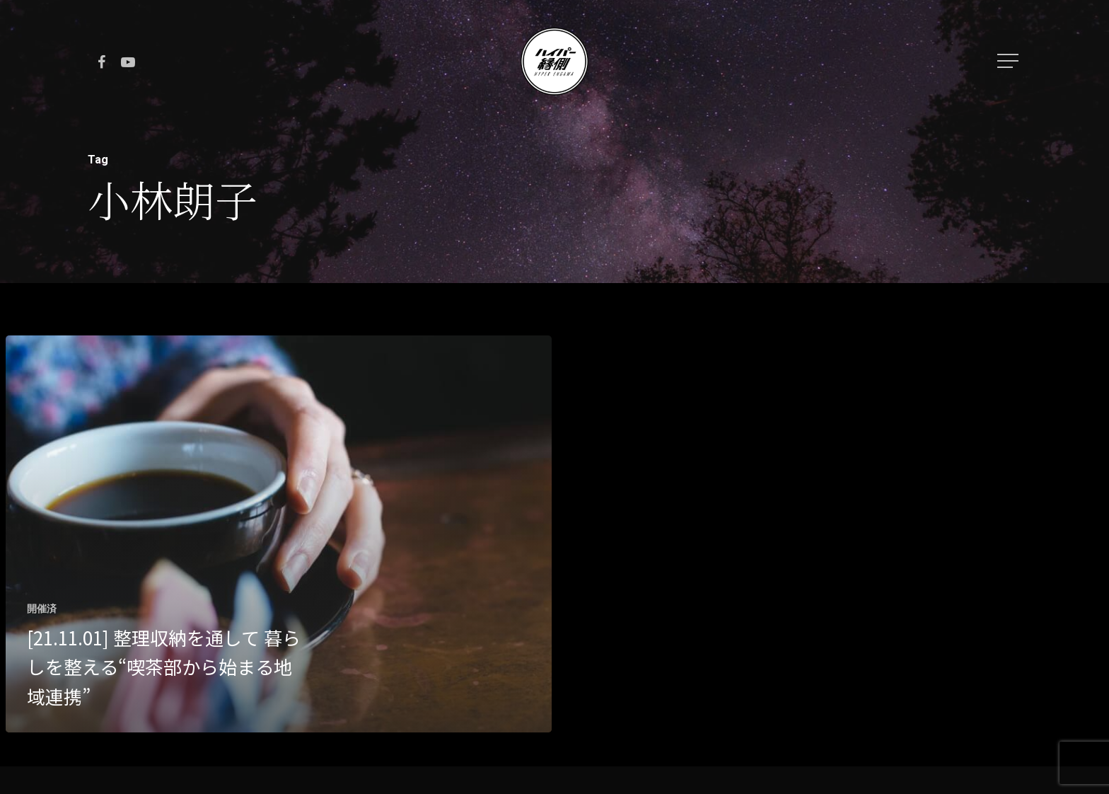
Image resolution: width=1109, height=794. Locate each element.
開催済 (42, 608)
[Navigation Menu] (1009, 61)
